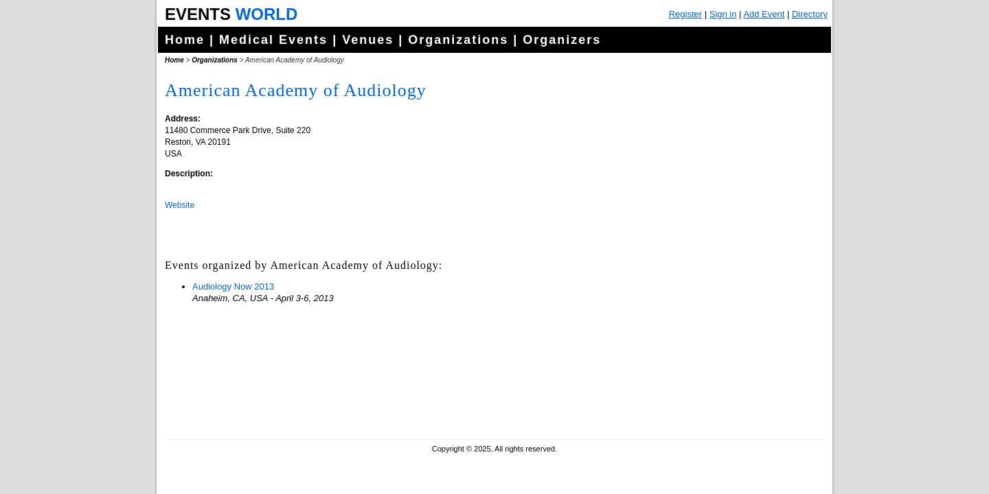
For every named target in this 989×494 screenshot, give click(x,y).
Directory (810, 14)
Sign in (723, 14)
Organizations (458, 40)
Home (185, 40)
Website (179, 205)
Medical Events (273, 40)
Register (685, 14)
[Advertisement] (718, 343)
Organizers (562, 40)
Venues (368, 40)
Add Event (763, 14)
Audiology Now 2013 (233, 286)
